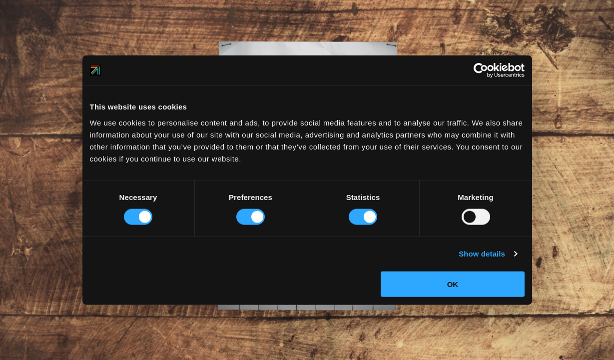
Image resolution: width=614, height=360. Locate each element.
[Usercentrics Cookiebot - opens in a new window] (481, 70)
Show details (482, 254)
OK (453, 284)
